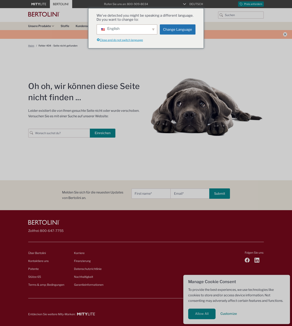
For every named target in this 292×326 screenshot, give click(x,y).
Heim (31, 45)
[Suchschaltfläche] (221, 15)
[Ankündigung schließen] (285, 34)
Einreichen (103, 133)
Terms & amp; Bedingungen (46, 284)
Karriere (79, 253)
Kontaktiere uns (38, 261)
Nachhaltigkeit (83, 276)
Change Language (177, 29)
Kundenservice (87, 26)
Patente (33, 269)
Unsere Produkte (41, 26)
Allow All (202, 314)
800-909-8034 (137, 4)
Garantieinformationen (88, 284)
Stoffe (65, 26)
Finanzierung (82, 261)
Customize (228, 314)
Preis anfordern (251, 3)
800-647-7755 (51, 231)
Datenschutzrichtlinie (88, 269)
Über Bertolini (37, 253)
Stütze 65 (34, 276)
